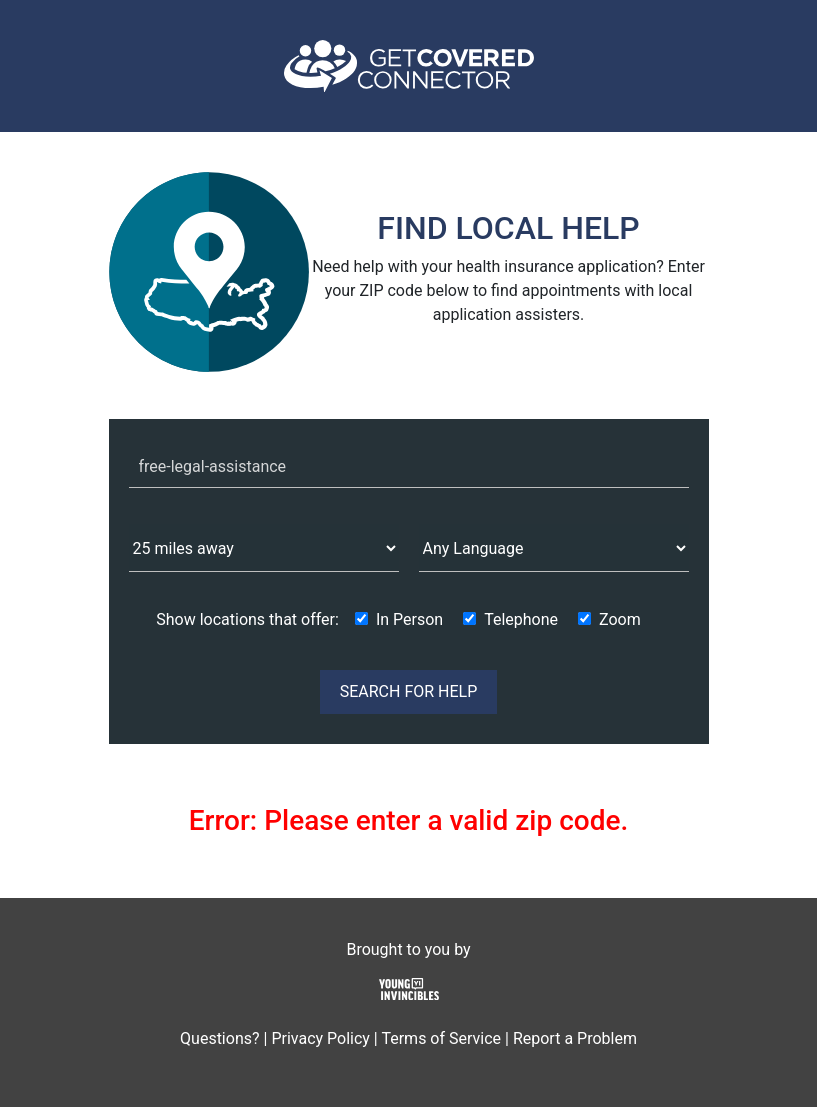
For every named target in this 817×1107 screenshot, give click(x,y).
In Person (409, 619)
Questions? (219, 1038)
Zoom (620, 619)
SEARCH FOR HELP (409, 691)
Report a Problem (575, 1038)
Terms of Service (441, 1038)
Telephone (521, 619)
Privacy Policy (320, 1038)
